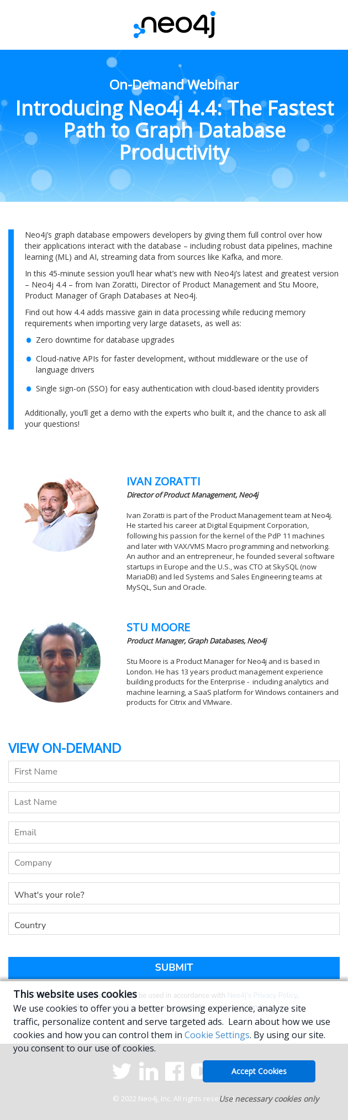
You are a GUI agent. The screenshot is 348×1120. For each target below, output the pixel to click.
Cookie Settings (217, 1035)
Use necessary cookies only (269, 1098)
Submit (174, 967)
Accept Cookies (259, 1071)
